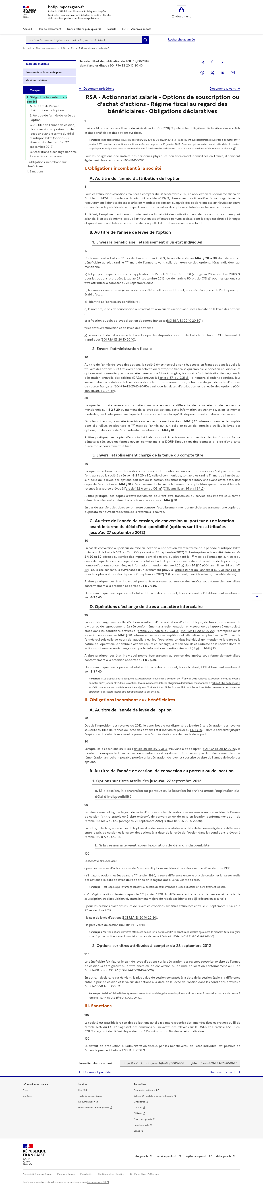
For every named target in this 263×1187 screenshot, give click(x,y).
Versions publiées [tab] (36, 80)
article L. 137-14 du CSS (175, 936)
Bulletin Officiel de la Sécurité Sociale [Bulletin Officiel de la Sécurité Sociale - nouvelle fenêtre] (153, 1096)
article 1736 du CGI (100, 1027)
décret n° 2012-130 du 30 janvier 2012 (152, 140)
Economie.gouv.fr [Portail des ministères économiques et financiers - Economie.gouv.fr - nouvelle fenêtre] (143, 1119)
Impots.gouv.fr (141, 1125)
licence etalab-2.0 (96, 1182)
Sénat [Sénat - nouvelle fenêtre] (137, 1130)
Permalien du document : (96, 1063)
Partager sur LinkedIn (222, 72)
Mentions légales (66, 1174)
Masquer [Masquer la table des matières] (36, 90)
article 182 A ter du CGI (142, 488)
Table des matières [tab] (37, 64)
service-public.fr (167, 1156)
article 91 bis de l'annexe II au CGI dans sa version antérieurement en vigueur (190, 148)
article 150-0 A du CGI (101, 837)
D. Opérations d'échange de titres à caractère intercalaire (53, 154)
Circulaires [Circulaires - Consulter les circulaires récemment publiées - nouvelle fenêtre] (139, 1101)
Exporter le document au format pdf (202, 62)
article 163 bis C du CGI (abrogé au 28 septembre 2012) (197, 274)
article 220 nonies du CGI (156, 631)
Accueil (27, 29)
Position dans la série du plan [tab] (44, 72)
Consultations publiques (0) (84, 29)
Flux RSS (82, 1090)
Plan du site (86, 1174)
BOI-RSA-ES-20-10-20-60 (183, 320)
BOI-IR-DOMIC (134, 160)
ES (72, 48)
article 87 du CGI (172, 377)
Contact (27, 1096)
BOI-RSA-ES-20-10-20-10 (118, 339)
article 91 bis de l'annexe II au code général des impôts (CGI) (128, 128)
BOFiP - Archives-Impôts (136, 29)
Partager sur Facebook (202, 72)
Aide (25, 1090)
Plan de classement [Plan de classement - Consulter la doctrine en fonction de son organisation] (49, 29)
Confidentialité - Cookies (111, 1174)
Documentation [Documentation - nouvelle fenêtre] (86, 1101)
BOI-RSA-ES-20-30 (203, 936)
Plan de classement (46, 48)
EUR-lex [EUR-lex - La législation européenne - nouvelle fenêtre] (138, 1113)
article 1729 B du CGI (127, 1050)
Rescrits (111, 29)
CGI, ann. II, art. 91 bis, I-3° (182, 488)
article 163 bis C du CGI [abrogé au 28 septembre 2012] (124, 821)
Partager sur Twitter (212, 72)
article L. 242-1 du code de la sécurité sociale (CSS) (126, 198)
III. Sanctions (34, 171)
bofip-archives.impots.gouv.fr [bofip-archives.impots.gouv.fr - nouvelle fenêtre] (93, 1107)
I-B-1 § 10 (210, 648)
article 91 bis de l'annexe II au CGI (136, 258)
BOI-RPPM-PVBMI (132, 925)
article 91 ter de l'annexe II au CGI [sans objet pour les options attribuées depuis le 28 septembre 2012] (162, 572)
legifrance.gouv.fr (197, 1156)
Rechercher (145, 40)
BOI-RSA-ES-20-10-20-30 (184, 821)
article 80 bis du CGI (192, 278)
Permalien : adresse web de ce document (222, 62)
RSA (63, 48)
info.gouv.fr (141, 1156)
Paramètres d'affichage (146, 1174)
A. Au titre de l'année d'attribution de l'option (47, 108)
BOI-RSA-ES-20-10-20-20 (197, 631)
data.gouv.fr (224, 1156)
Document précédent (98, 88)
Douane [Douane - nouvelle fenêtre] (138, 1107)
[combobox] (84, 40)
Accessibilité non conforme (37, 1174)
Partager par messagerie (232, 72)
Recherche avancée (181, 39)
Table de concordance (90, 1096)
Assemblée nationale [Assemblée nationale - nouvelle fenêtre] (144, 1090)
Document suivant (223, 88)
